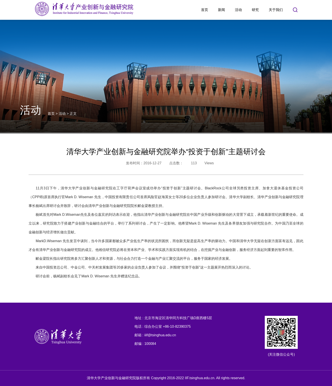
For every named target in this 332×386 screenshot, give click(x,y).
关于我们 (276, 10)
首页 (204, 10)
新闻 (221, 10)
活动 (238, 10)
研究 (255, 10)
